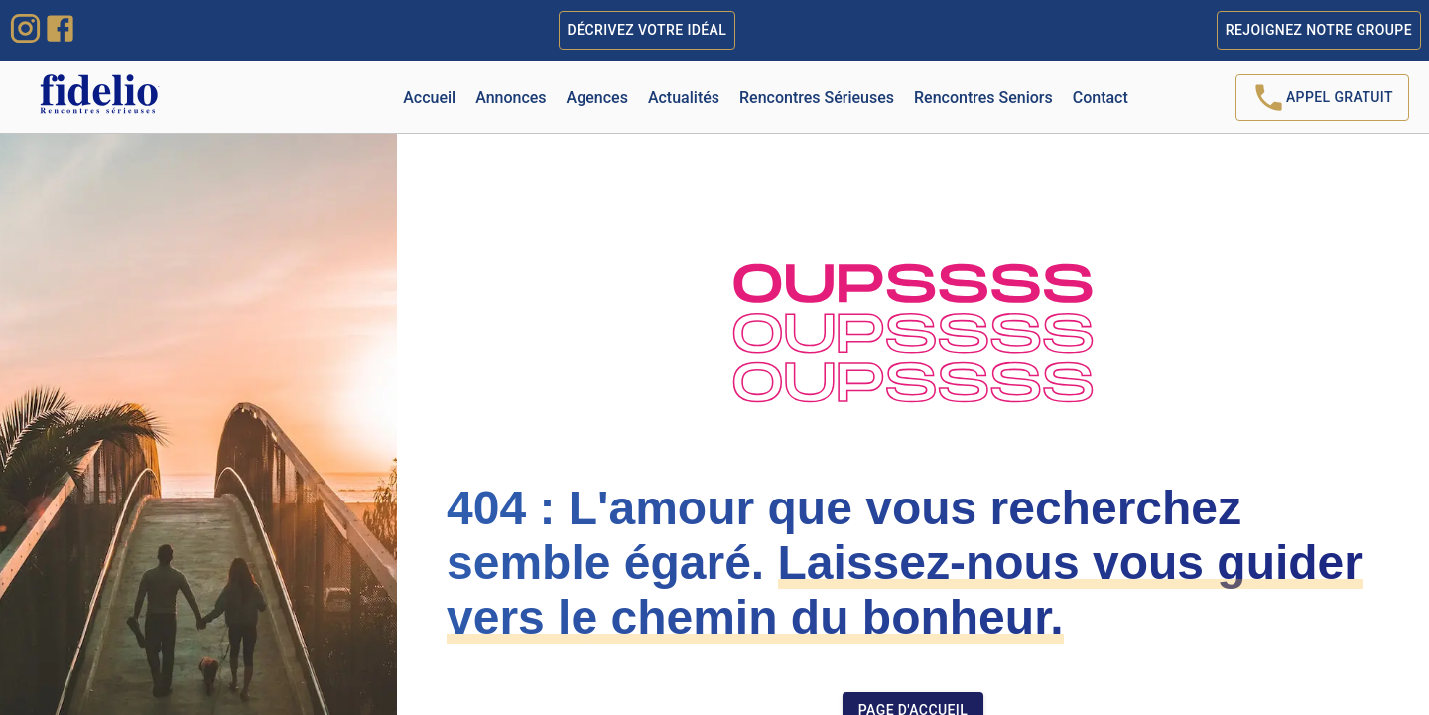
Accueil (429, 97)
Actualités (683, 97)
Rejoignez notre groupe (1319, 30)
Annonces (510, 97)
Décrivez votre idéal (647, 30)
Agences (597, 97)
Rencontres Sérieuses (816, 97)
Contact (1100, 97)
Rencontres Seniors (983, 97)
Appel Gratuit (1322, 97)
